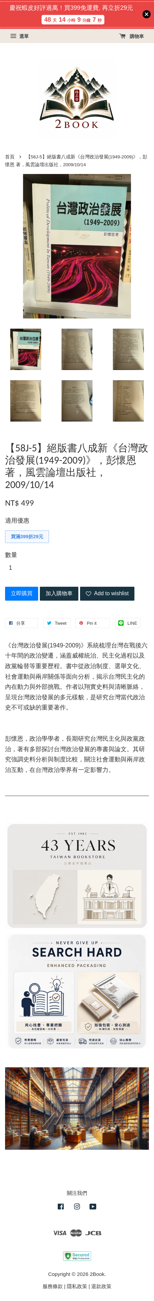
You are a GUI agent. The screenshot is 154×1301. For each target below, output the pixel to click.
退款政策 (101, 1286)
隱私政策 (77, 1286)
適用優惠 (17, 520)
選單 (19, 36)
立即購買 (21, 593)
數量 (11, 554)
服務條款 (53, 1286)
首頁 (10, 156)
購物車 (131, 36)
